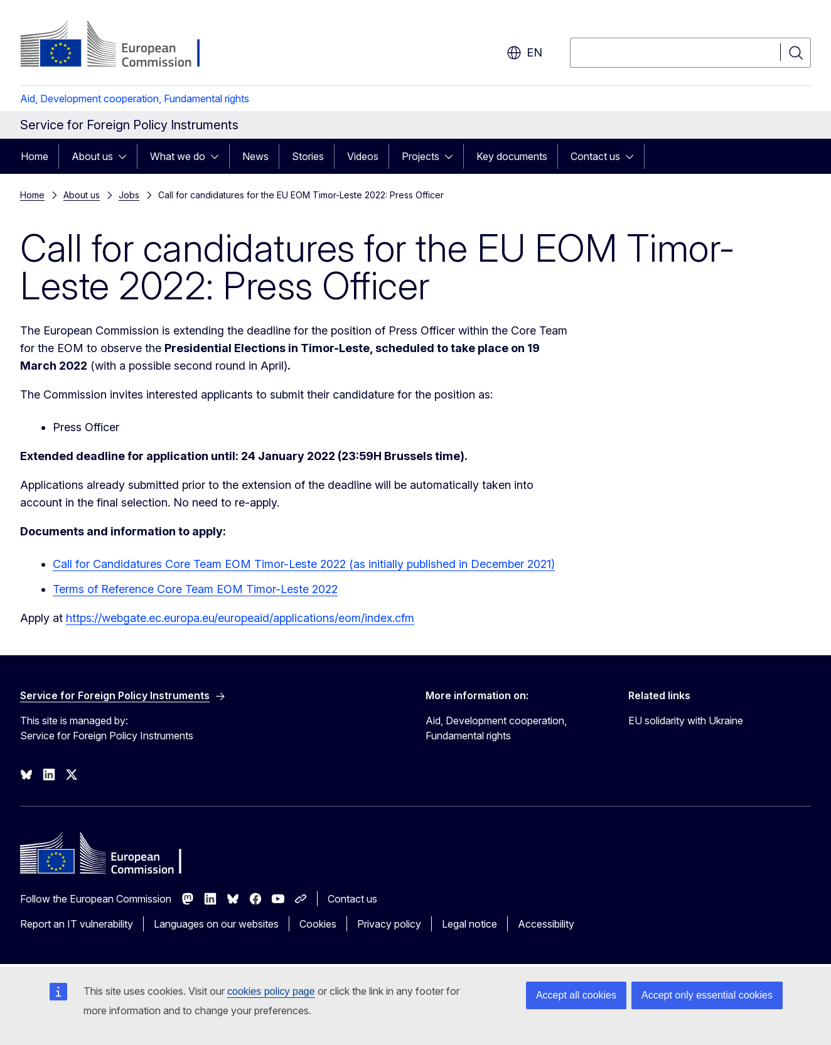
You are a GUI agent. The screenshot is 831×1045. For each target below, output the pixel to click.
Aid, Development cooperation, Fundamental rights (134, 98)
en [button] (524, 52)
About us (92, 156)
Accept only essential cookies (707, 995)
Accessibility (546, 924)
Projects (420, 156)
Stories (308, 156)
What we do (177, 156)
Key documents (511, 156)
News (255, 156)
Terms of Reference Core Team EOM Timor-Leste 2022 (195, 589)
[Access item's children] (126, 156)
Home (34, 156)
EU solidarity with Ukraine (685, 720)
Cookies (317, 924)
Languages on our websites (216, 924)
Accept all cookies (576, 995)
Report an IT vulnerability (76, 924)
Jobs (129, 195)
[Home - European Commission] (121, 45)
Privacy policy (389, 924)
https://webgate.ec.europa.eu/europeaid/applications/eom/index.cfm (240, 617)
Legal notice (469, 924)
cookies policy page (271, 991)
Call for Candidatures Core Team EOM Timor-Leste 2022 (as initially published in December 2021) (304, 564)
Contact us (595, 156)
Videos (362, 156)
